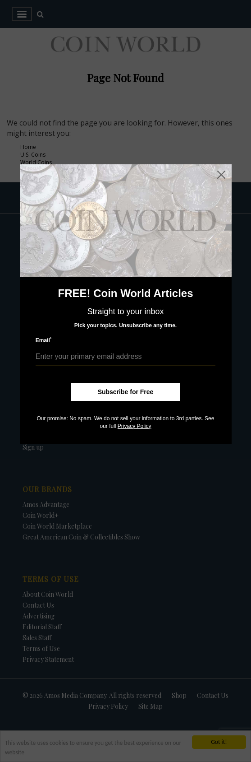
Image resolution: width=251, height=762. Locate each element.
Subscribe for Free (126, 391)
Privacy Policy (134, 426)
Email (44, 340)
